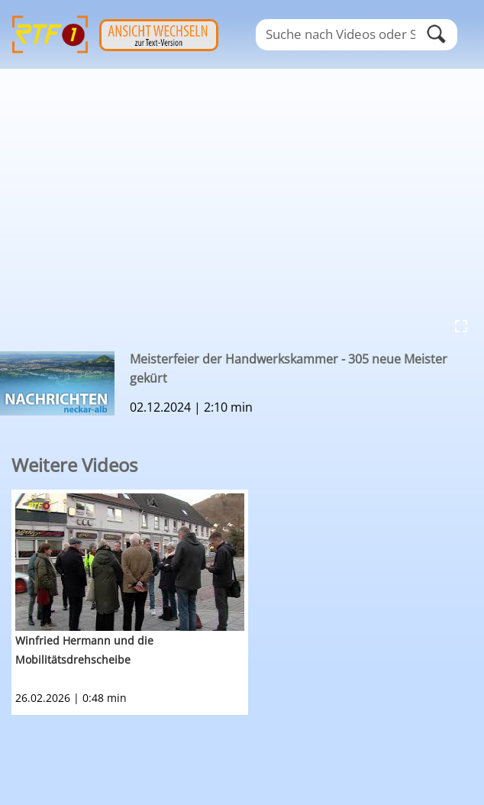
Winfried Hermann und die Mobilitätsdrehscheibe (84, 650)
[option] (247, 602)
